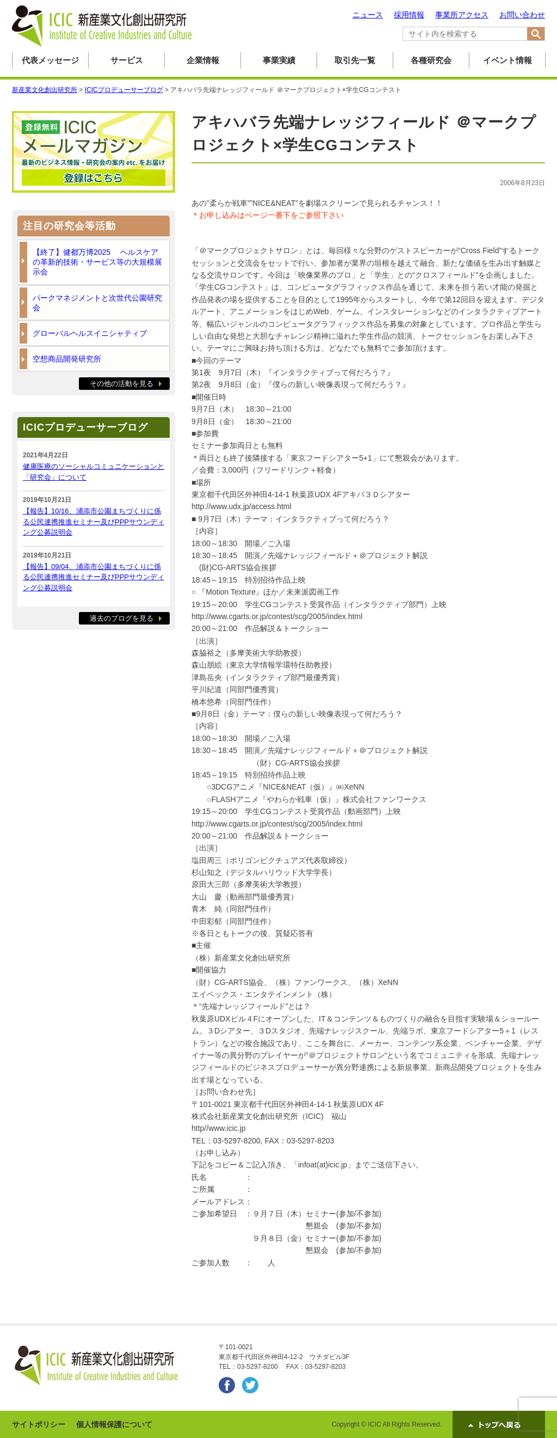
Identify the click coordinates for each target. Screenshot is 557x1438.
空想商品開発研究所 (67, 358)
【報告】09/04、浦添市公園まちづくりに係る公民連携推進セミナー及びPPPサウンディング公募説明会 (93, 577)
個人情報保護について (114, 1424)
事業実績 (279, 60)
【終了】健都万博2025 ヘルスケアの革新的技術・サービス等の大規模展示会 (97, 262)
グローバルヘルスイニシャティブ (90, 333)
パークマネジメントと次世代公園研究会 (97, 302)
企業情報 (203, 60)
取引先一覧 (355, 60)
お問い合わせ (522, 14)
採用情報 (409, 14)
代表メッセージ (50, 60)
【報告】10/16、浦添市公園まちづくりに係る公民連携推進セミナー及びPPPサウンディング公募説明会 (93, 521)
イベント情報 (507, 60)
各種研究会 (431, 60)
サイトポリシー (38, 1424)
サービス (126, 60)
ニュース (367, 14)
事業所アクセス (461, 14)
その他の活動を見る (121, 384)
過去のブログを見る (121, 618)
